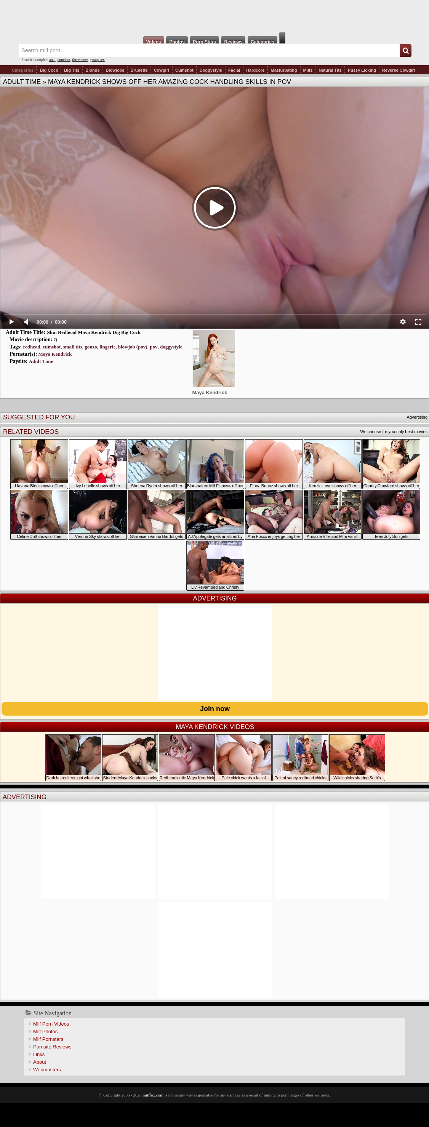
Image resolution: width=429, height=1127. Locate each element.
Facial (234, 70)
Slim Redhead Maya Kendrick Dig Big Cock (94, 332)
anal (52, 60)
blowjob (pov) (132, 347)
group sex (97, 60)
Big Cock (49, 70)
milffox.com (152, 1095)
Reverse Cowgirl (398, 70)
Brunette (138, 70)
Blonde (92, 70)
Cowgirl (161, 70)
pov (153, 347)
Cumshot (184, 70)
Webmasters (47, 1069)
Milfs (308, 70)
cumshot (64, 60)
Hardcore (255, 70)
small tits (72, 347)
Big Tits (71, 70)
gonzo (91, 347)
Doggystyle (211, 70)
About (39, 1062)
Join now (215, 709)
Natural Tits (330, 70)
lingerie (107, 347)
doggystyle (171, 347)
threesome (80, 60)
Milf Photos (45, 1031)
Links (39, 1054)
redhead (31, 347)
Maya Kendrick (55, 354)
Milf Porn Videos (51, 1024)
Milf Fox (214, 16)
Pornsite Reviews (52, 1047)
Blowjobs (115, 70)
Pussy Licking (362, 70)
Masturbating (284, 70)
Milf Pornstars (48, 1039)
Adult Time (22, 81)
